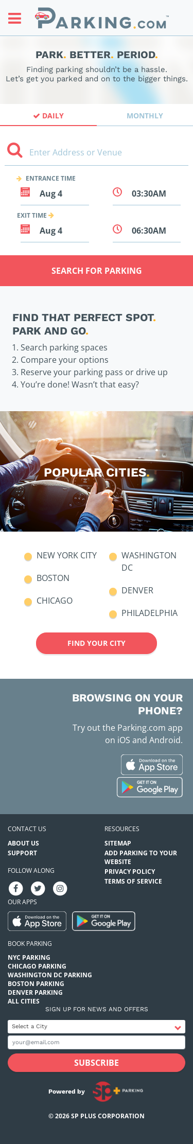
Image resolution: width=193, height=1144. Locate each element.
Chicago (55, 600)
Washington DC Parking (50, 975)
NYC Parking (29, 957)
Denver (137, 590)
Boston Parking (36, 983)
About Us (23, 843)
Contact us (27, 828)
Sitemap (117, 843)
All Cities (24, 1001)
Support (22, 853)
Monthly (145, 115)
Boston (53, 578)
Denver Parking (35, 992)
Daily (48, 115)
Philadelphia (149, 613)
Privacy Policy (129, 871)
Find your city (96, 643)
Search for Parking (96, 270)
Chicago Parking (37, 966)
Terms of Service (133, 881)
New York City (67, 555)
